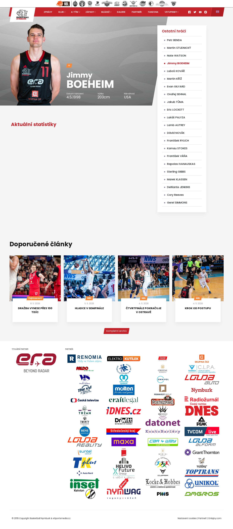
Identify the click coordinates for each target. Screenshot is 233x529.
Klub (61, 11)
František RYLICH (178, 140)
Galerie (121, 11)
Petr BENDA (174, 40)
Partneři (137, 11)
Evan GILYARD (176, 86)
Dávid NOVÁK (176, 133)
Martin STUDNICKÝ (179, 48)
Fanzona (153, 11)
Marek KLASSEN (177, 179)
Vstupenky (170, 11)
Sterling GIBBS (176, 171)
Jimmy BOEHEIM (178, 63)
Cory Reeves (175, 195)
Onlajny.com (214, 518)
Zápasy (90, 11)
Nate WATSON (176, 55)
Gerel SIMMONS (177, 202)
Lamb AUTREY (176, 125)
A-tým (74, 11)
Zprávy (48, 11)
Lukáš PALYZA (176, 117)
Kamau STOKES (177, 148)
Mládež (105, 11)
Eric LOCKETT (175, 109)
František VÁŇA (177, 156)
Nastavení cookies (187, 518)
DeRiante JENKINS (178, 187)
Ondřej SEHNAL (176, 94)
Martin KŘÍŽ (174, 79)
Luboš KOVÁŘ (176, 71)
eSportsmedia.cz (61, 518)
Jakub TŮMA (175, 102)
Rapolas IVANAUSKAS (181, 164)
